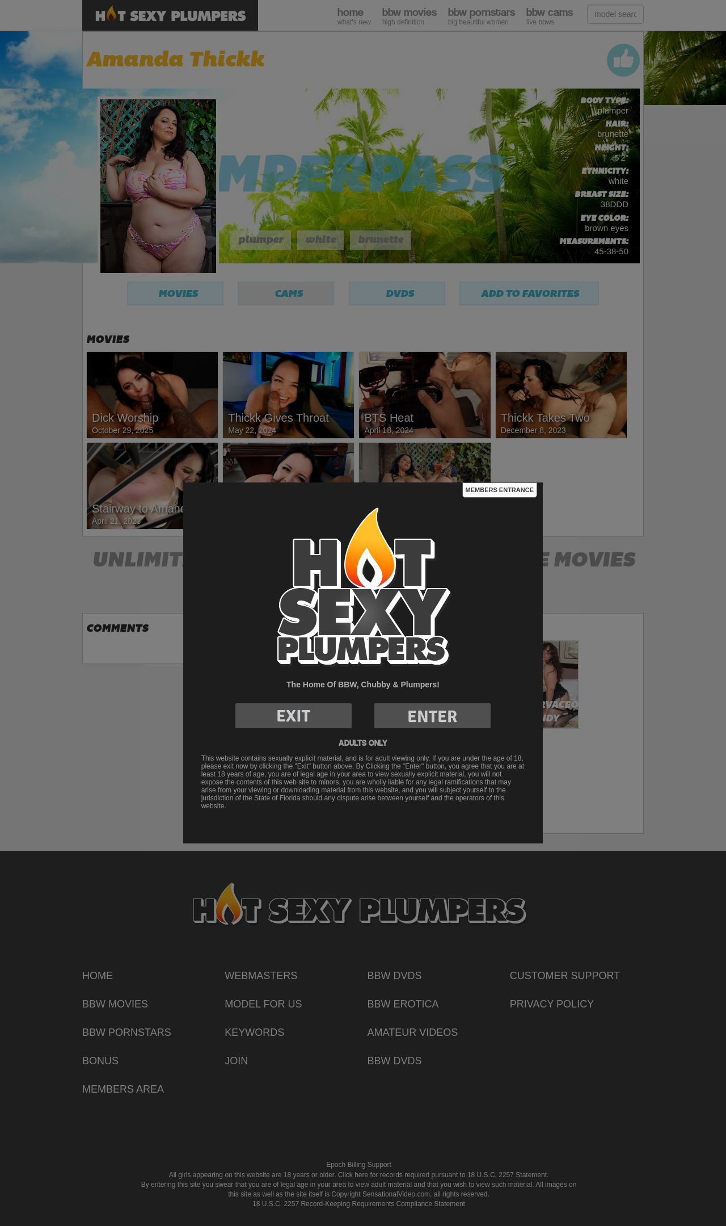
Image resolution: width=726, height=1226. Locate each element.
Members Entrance (500, 489)
